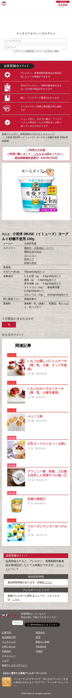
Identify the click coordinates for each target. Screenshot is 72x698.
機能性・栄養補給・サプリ (39, 248)
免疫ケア (29, 259)
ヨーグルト (30, 255)
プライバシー (9, 655)
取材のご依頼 (42, 641)
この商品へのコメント (55, 226)
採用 (38, 637)
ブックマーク (36, 226)
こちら (37, 153)
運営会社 (40, 632)
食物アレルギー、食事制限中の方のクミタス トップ (28, 134)
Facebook (41, 646)
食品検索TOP (9, 637)
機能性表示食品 (32, 251)
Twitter (39, 651)
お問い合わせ (9, 646)
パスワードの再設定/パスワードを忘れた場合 (36, 51)
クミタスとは (9, 641)
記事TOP (6, 632)
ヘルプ (5, 660)
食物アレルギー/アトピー (15, 665)
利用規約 (6, 651)
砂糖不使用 (30, 262)
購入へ (17, 226)
